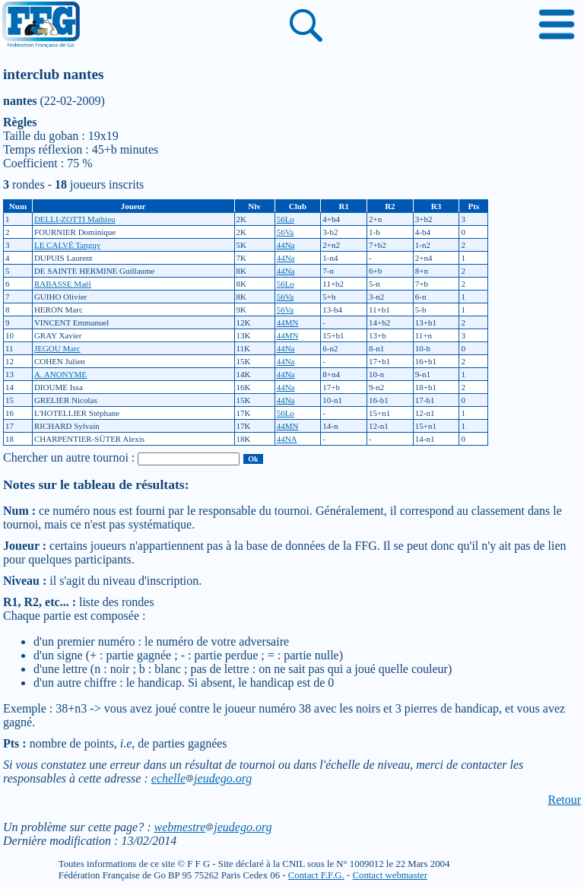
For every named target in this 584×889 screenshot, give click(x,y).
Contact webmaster (389, 875)
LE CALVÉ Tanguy (67, 244)
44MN (288, 322)
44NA (287, 438)
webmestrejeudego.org (212, 827)
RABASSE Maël (62, 283)
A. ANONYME (60, 374)
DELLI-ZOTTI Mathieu (75, 219)
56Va (285, 232)
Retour (564, 799)
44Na (286, 244)
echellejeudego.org (201, 778)
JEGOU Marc (57, 348)
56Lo (285, 219)
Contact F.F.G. (316, 875)
